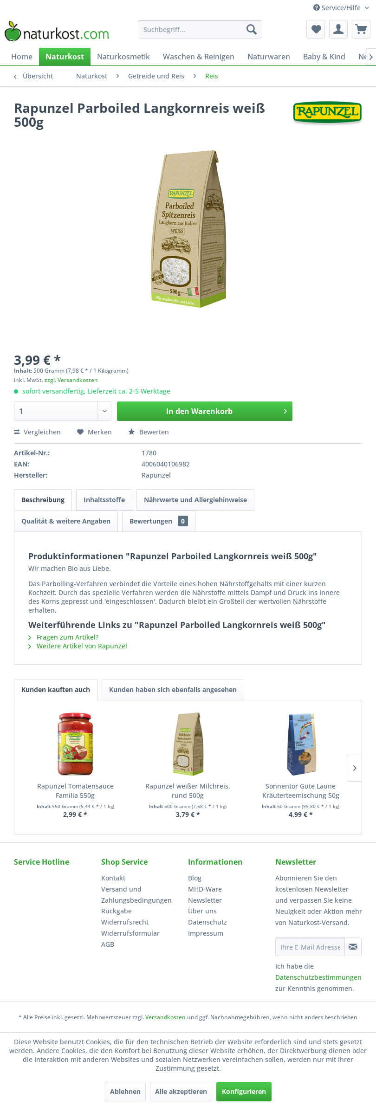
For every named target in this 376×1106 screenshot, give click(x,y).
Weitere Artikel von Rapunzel (77, 645)
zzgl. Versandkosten (71, 380)
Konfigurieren (244, 1091)
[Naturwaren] (269, 56)
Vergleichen (37, 431)
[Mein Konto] (338, 29)
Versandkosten (165, 1017)
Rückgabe (116, 910)
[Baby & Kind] (324, 56)
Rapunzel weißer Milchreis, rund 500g (187, 791)
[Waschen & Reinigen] (198, 56)
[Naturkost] (65, 56)
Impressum (205, 933)
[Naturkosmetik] (123, 56)
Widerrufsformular (130, 933)
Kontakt (113, 877)
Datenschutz (207, 922)
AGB (107, 944)
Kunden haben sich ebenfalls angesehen (173, 689)
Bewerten (148, 431)
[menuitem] (200, 29)
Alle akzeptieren (181, 1091)
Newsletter (205, 900)
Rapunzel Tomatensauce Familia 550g (75, 791)
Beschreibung (43, 499)
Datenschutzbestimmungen (318, 977)
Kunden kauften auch (55, 689)
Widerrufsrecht (125, 922)
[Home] (22, 56)
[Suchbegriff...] (200, 29)
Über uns (202, 910)
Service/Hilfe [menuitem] (338, 7)
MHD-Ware (205, 889)
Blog (194, 877)
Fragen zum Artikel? (63, 637)
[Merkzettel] (315, 29)
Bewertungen (159, 521)
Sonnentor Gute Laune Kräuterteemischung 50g (300, 791)
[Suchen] (251, 29)
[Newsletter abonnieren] (353, 947)
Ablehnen (125, 1091)
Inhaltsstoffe (104, 499)
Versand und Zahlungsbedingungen (136, 895)
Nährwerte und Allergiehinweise (195, 499)
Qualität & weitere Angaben (65, 521)
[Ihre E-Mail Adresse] (310, 947)
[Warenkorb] (361, 29)
